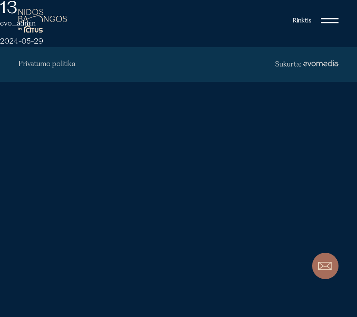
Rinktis (302, 21)
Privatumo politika (46, 64)
